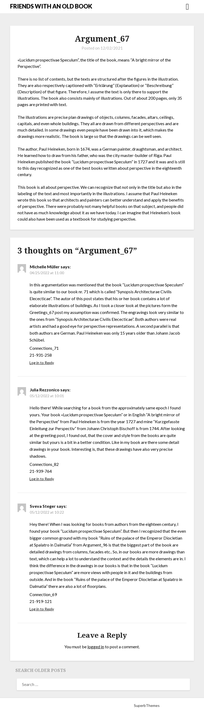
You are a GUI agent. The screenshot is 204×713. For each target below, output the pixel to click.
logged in (95, 646)
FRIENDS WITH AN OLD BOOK (51, 6)
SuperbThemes (147, 705)
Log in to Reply (41, 362)
